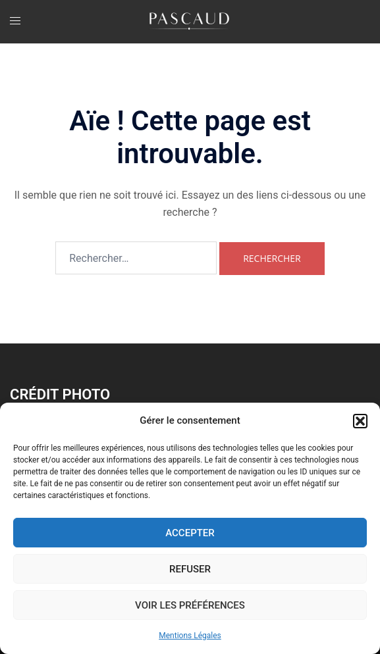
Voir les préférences (190, 605)
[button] (360, 421)
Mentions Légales (190, 635)
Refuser (190, 569)
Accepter (190, 533)
